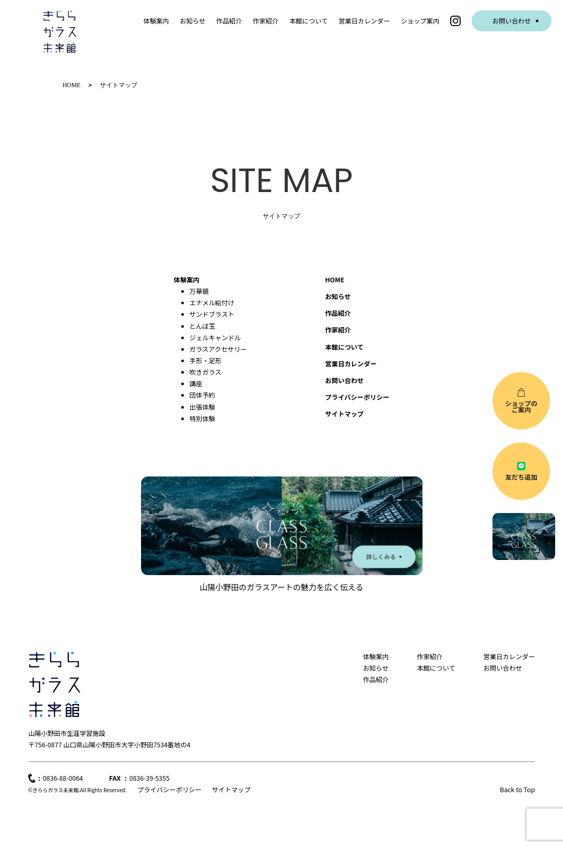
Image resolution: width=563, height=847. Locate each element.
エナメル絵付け (212, 302)
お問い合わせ (511, 21)
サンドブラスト (212, 313)
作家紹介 (265, 21)
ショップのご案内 (521, 406)
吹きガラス (205, 371)
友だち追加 (521, 477)
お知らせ (192, 21)
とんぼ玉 (202, 325)
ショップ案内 (420, 21)
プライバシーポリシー (357, 396)
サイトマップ (231, 789)
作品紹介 (229, 21)
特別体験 (202, 418)
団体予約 (202, 394)
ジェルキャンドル (215, 337)
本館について (308, 21)
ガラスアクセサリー (218, 348)
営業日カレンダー (364, 21)
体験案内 (156, 21)
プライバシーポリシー (169, 789)
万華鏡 (199, 290)
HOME (335, 279)
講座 (196, 383)
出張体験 (202, 406)
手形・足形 (206, 360)
